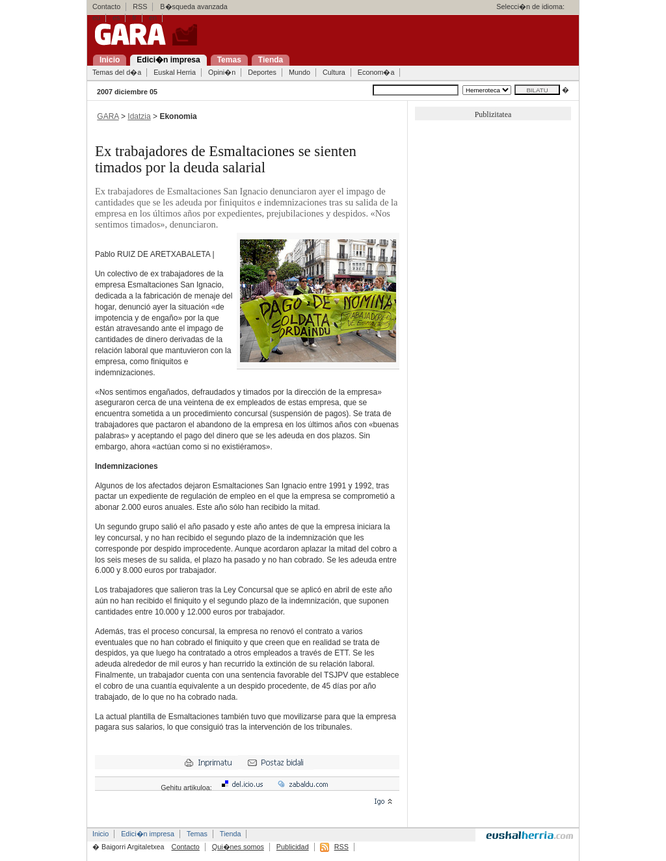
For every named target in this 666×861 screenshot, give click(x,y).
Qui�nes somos (238, 847)
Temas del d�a (116, 72)
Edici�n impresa (147, 834)
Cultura (334, 72)
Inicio (100, 834)
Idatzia (138, 116)
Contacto (106, 6)
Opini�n (221, 72)
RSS (140, 6)
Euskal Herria (174, 72)
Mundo (299, 72)
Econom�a (376, 72)
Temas (197, 834)
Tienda (230, 834)
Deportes (262, 72)
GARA (107, 116)
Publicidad (292, 847)
